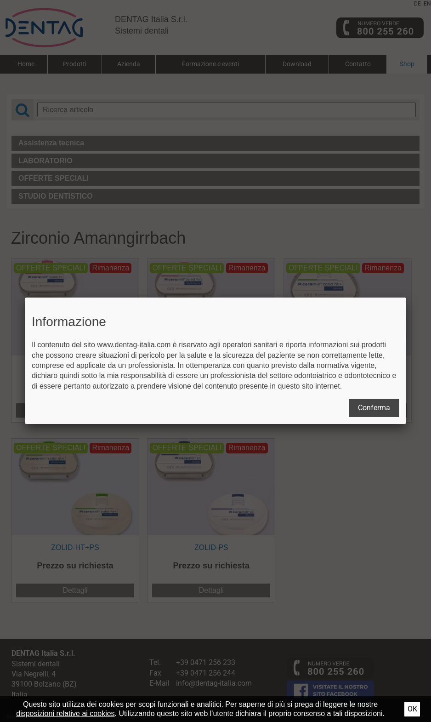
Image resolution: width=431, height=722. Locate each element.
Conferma (374, 407)
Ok (412, 709)
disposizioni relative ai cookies (65, 713)
